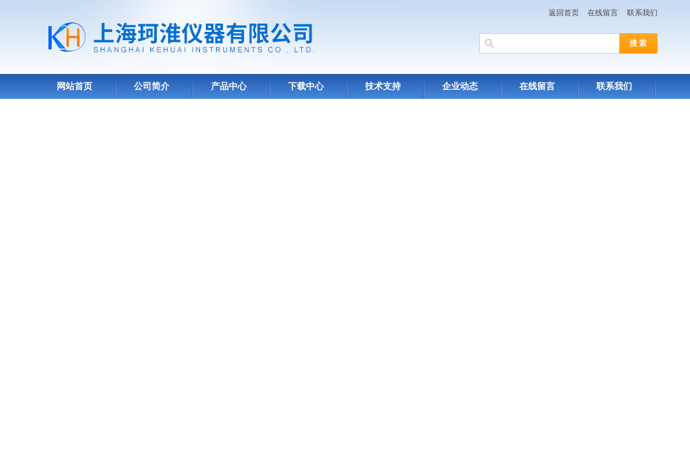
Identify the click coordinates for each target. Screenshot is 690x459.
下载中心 (306, 86)
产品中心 (229, 86)
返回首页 (564, 12)
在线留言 (602, 12)
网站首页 (74, 86)
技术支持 (383, 86)
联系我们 (642, 12)
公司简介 (151, 86)
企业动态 (460, 86)
